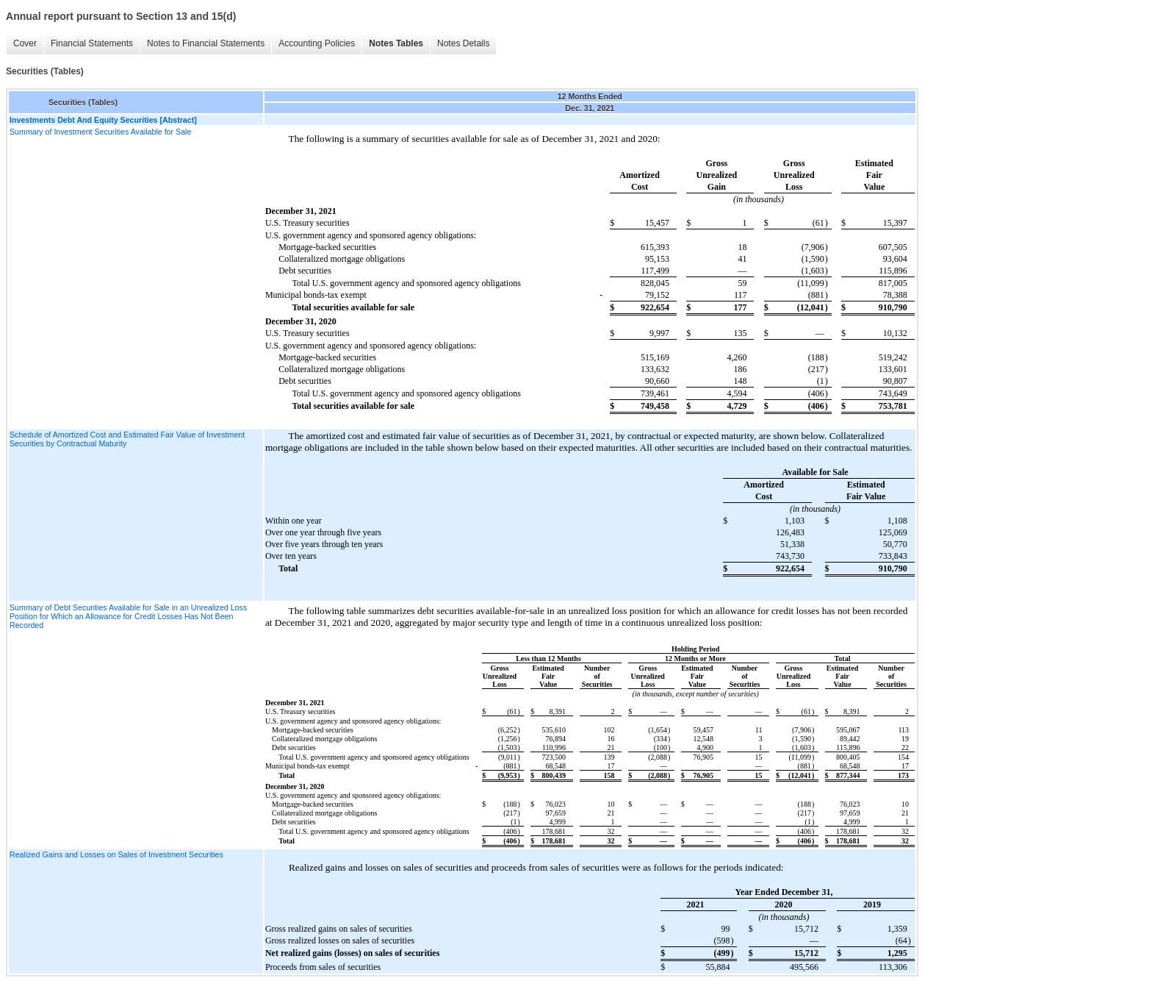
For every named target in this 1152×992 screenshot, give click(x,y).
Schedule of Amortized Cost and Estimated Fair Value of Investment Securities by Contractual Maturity (127, 439)
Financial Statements (92, 43)
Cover (25, 43)
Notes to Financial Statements (205, 43)
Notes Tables (396, 43)
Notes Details (463, 43)
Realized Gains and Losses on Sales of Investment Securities (116, 854)
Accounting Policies (316, 43)
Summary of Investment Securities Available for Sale (100, 131)
